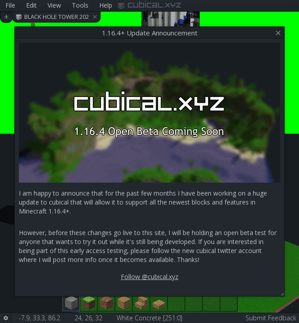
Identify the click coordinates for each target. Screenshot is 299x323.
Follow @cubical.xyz (149, 276)
